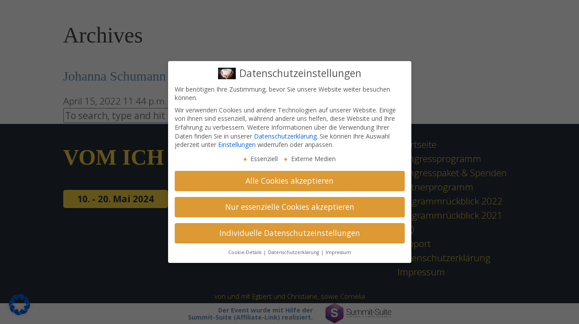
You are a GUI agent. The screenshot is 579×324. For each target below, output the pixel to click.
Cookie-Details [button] (245, 252)
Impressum (338, 252)
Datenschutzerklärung (285, 136)
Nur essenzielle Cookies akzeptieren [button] (289, 206)
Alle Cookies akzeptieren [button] (289, 180)
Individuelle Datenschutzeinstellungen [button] (289, 233)
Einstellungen (237, 144)
